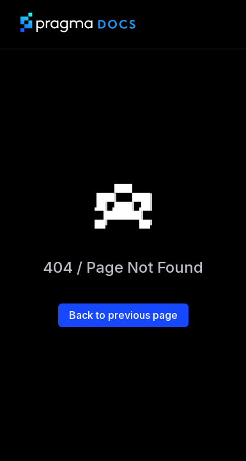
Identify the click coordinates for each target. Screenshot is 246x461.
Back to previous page (123, 315)
